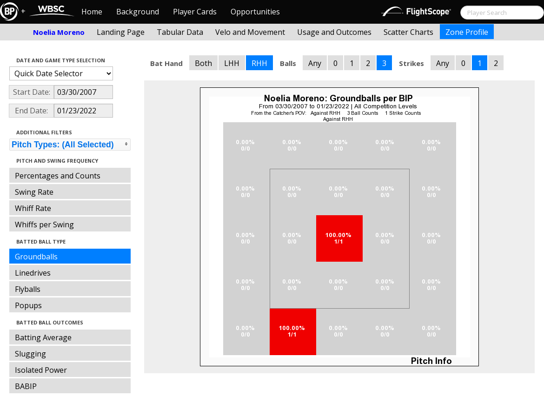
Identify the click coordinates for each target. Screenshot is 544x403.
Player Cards (195, 12)
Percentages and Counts (57, 176)
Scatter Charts (408, 32)
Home (91, 12)
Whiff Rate (33, 208)
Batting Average (43, 337)
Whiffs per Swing (44, 224)
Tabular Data (180, 32)
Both (203, 63)
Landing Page (121, 32)
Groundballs (36, 256)
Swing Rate (34, 192)
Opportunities (255, 12)
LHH (231, 63)
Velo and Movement (250, 32)
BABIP (26, 386)
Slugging (30, 354)
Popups (28, 305)
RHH (259, 63)
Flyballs (27, 289)
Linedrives (33, 273)
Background (137, 12)
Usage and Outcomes (334, 32)
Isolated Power (41, 370)
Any (314, 63)
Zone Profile (466, 32)
